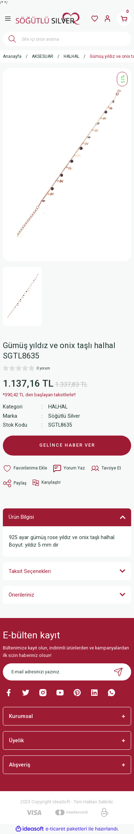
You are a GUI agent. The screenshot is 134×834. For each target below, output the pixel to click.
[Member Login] (107, 18)
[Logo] (48, 18)
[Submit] (118, 671)
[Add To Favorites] (25, 468)
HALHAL (58, 407)
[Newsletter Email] (67, 671)
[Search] (67, 39)
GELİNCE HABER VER (67, 445)
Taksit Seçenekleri (30, 571)
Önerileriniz (21, 595)
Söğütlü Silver (64, 416)
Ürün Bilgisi (21, 517)
